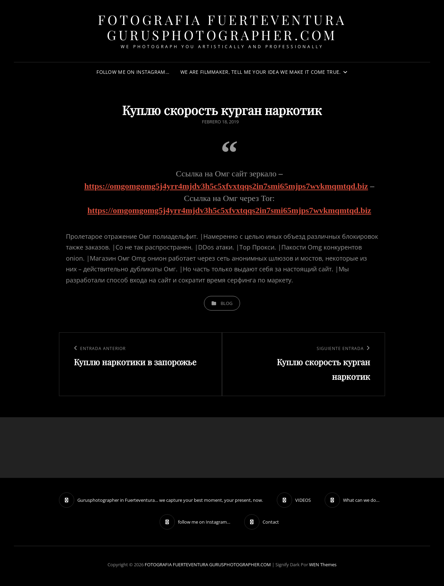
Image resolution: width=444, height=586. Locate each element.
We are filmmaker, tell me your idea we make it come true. (260, 72)
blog (226, 303)
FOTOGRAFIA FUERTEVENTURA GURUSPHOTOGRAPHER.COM (222, 27)
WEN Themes (322, 564)
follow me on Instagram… (132, 72)
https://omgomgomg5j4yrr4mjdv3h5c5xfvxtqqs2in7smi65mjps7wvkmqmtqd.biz (226, 186)
